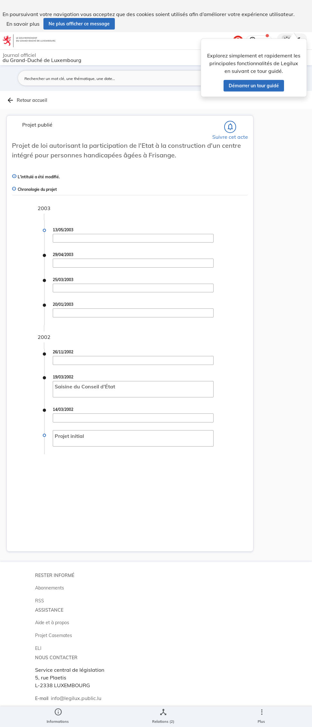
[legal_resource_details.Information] (58, 716)
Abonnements (49, 588)
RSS (39, 601)
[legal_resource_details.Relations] (163, 716)
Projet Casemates (53, 635)
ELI (38, 648)
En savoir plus (23, 24)
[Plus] (261, 716)
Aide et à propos (52, 622)
